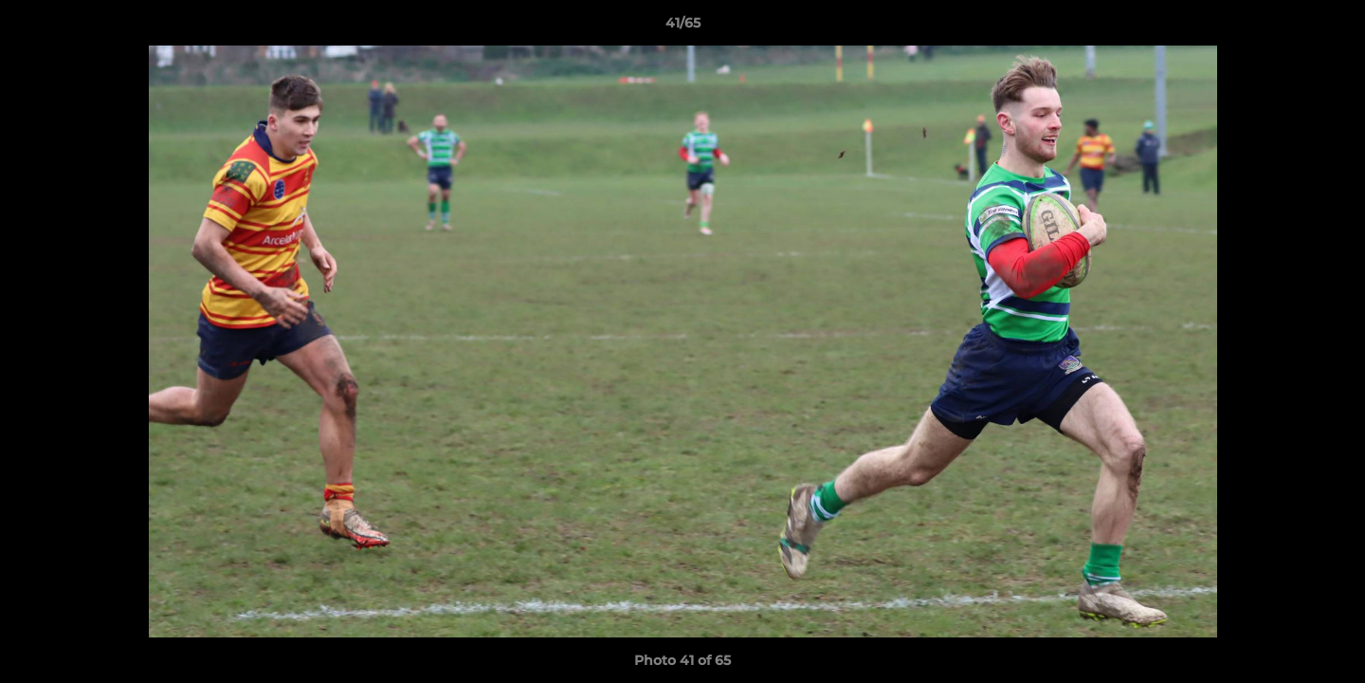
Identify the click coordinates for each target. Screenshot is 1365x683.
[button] (1331, 27)
